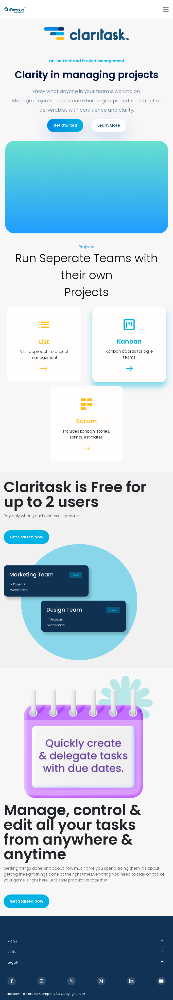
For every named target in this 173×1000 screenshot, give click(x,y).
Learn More (108, 125)
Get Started (65, 125)
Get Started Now (26, 537)
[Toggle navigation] (165, 9)
